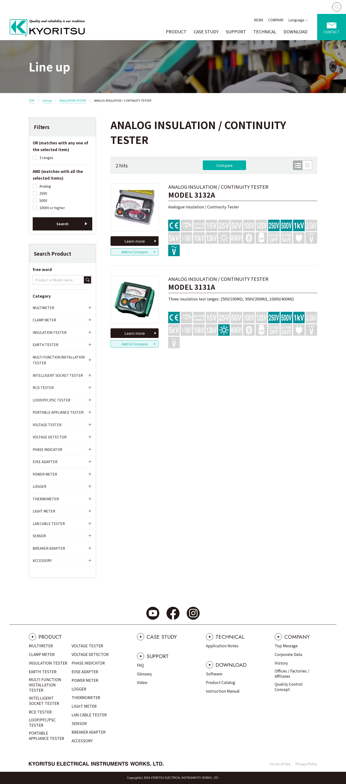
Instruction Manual (223, 691)
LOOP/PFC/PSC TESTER (51, 400)
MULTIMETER (43, 307)
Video (142, 682)
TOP (32, 100)
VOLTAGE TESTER (47, 424)
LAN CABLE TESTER (49, 523)
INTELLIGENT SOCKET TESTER (58, 375)
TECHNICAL (264, 31)
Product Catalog (220, 682)
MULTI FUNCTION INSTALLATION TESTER (59, 360)
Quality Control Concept (289, 686)
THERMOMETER (46, 498)
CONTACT (332, 31)
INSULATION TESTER (73, 100)
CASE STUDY (206, 31)
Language (296, 20)
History (281, 663)
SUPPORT (236, 31)
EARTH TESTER (45, 344)
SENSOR (39, 535)
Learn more (134, 241)
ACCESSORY (42, 560)
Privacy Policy (306, 763)
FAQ (140, 665)
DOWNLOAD (296, 31)
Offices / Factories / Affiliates (292, 673)
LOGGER (39, 486)
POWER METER (45, 474)
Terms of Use (279, 763)
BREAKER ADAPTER (49, 548)
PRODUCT (176, 31)
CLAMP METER (44, 320)
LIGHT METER (44, 511)
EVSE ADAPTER (45, 461)
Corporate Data (288, 654)
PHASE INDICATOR (47, 449)
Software (214, 673)
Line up (47, 100)
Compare (224, 165)
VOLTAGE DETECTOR (50, 437)
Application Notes (222, 645)
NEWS (258, 20)
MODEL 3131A (191, 287)
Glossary (144, 673)
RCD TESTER (43, 387)
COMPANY (276, 20)
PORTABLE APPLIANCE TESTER (58, 412)
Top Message (286, 645)
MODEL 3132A (191, 195)
